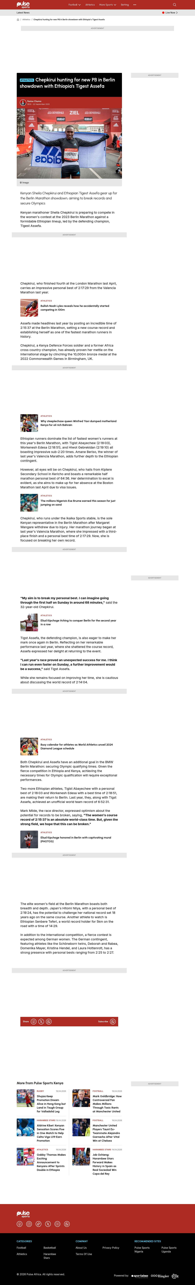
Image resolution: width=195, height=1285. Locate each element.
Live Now (171, 12)
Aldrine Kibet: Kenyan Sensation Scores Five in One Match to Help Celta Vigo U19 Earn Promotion (50, 1133)
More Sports (108, 4)
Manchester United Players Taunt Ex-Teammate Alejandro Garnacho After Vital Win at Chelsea (106, 1133)
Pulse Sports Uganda (169, 1249)
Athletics (90, 4)
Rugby (40, 1091)
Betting (125, 4)
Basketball (50, 1247)
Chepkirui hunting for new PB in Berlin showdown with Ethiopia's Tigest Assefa (69, 19)
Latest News (23, 12)
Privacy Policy (111, 1247)
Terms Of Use (84, 1254)
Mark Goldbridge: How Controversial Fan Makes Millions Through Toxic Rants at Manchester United (107, 1103)
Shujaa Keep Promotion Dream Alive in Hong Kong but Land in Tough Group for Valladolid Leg (51, 1103)
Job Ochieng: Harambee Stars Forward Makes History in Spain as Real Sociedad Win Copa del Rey (104, 1164)
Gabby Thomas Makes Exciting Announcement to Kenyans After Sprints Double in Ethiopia (51, 1162)
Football (75, 4)
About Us (81, 1247)
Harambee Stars (46, 1120)
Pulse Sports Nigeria (142, 1249)
